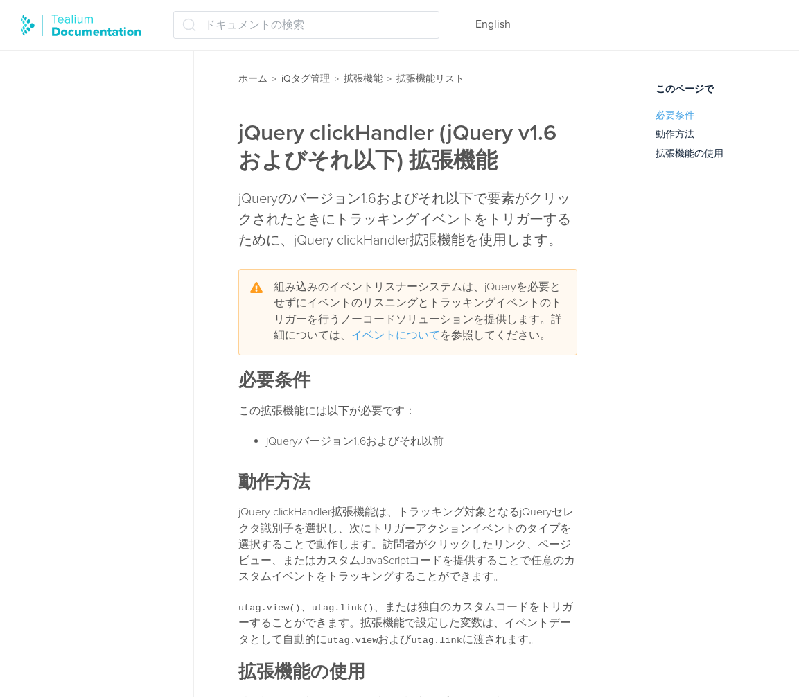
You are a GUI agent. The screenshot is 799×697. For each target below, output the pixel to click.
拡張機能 (363, 79)
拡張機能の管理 (69, 53)
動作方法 (675, 134)
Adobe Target (70, 134)
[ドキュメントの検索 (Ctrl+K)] (306, 25)
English (493, 24)
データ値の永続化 (81, 578)
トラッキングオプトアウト (103, 660)
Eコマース (62, 188)
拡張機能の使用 (689, 153)
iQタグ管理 (305, 79)
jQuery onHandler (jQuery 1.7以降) (112, 321)
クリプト (59, 454)
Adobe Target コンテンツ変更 (110, 161)
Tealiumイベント (78, 400)
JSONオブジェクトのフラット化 (112, 364)
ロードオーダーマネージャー (102, 80)
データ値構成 (70, 632)
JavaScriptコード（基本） (101, 242)
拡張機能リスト (69, 107)
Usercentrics (67, 427)
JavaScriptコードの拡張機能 (106, 215)
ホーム (252, 79)
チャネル (59, 551)
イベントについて (395, 335)
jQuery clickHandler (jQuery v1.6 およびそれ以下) (104, 278)
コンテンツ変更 (76, 481)
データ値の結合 (76, 605)
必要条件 (675, 115)
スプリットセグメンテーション (109, 516)
